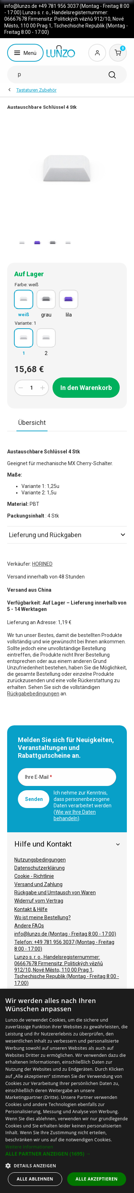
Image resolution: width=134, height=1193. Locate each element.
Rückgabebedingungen (33, 693)
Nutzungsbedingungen (40, 860)
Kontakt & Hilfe (31, 909)
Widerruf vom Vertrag (38, 901)
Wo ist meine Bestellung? (42, 917)
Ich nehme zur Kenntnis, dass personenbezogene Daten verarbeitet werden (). (82, 805)
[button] (67, 1154)
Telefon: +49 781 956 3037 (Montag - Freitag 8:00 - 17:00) (64, 945)
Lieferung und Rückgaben (67, 535)
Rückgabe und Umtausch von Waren (55, 892)
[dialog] (67, 1091)
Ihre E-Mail (38, 777)
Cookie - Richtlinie (34, 876)
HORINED (42, 564)
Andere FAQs (29, 926)
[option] (22, 243)
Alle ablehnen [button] (35, 1179)
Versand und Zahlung (38, 884)
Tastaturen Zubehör (36, 90)
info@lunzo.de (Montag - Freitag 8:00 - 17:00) (65, 934)
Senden (34, 799)
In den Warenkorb (86, 387)
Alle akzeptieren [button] (97, 1179)
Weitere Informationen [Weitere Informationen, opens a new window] (29, 1147)
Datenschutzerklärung (39, 868)
